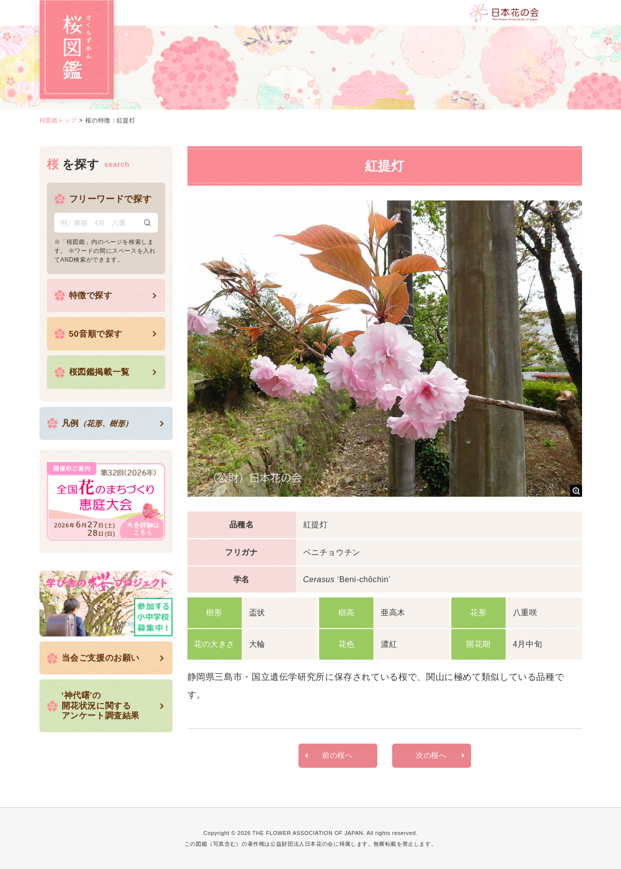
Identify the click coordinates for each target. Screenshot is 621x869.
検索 (147, 222)
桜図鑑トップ (58, 120)
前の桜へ (337, 755)
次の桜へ (431, 755)
